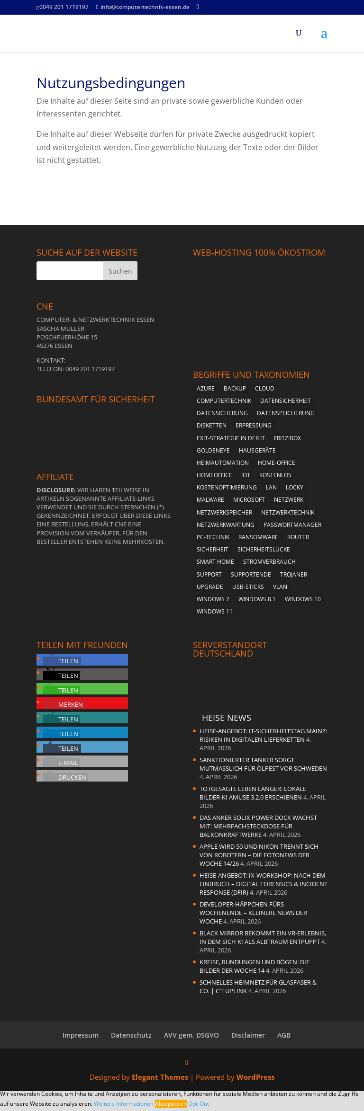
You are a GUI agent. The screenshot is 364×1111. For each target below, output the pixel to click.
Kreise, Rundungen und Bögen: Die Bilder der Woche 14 (254, 966)
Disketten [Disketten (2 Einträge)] (212, 425)
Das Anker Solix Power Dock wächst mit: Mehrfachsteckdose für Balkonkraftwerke (258, 826)
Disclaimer (248, 1035)
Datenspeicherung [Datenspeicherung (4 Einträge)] (286, 413)
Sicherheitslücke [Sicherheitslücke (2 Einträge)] (263, 549)
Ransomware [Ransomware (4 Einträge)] (258, 537)
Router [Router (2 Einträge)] (298, 537)
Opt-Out (198, 1104)
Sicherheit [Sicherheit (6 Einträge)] (212, 549)
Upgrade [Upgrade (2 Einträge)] (210, 587)
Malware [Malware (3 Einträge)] (210, 500)
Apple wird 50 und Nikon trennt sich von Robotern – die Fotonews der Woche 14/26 (259, 855)
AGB (284, 1035)
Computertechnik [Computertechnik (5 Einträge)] (224, 401)
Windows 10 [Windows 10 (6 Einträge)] (303, 599)
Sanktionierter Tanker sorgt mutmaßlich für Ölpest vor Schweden (263, 764)
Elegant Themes (160, 1077)
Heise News (226, 717)
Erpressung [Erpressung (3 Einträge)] (254, 425)
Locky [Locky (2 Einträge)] (294, 487)
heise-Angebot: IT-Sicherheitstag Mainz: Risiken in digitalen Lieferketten (263, 735)
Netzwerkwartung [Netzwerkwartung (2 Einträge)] (226, 525)
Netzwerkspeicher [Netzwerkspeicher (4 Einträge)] (224, 512)
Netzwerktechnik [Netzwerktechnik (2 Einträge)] (287, 512)
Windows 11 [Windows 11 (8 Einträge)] (215, 611)
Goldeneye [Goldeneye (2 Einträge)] (213, 450)
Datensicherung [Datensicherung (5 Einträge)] (222, 413)
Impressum (81, 1035)
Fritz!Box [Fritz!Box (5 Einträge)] (287, 438)
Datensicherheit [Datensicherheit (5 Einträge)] (285, 401)
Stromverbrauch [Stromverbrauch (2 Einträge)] (269, 562)
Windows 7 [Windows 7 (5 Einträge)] (213, 599)
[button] (62, 661)
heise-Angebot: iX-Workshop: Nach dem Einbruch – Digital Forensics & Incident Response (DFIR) (264, 884)
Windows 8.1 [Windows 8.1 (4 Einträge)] (257, 599)
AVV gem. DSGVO (191, 1035)
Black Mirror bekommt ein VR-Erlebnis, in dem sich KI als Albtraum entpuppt (263, 937)
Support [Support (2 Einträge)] (209, 574)
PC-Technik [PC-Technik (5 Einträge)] (213, 537)
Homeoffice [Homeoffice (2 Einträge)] (214, 475)
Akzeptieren (171, 1104)
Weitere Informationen (124, 1104)
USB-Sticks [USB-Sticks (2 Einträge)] (248, 587)
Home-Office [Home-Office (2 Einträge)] (276, 463)
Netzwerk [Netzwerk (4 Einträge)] (288, 500)
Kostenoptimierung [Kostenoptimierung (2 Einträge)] (227, 487)
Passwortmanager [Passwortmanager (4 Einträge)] (292, 525)
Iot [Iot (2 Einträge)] (245, 475)
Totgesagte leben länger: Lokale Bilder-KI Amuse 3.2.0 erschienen (253, 792)
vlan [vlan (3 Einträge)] (280, 587)
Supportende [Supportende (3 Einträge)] (251, 574)
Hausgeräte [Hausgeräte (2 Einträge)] (257, 450)
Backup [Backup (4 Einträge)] (235, 388)
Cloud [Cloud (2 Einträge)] (264, 388)
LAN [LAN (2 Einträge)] (271, 487)
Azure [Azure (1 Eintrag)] (206, 388)
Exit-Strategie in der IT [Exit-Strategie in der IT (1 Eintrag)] (231, 438)
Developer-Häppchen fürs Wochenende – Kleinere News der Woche (253, 912)
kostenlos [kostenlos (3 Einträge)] (275, 475)
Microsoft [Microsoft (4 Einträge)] (249, 500)
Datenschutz (131, 1035)
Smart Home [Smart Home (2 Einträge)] (215, 562)
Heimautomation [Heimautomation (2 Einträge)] (223, 463)
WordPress (255, 1077)
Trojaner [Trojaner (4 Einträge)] (293, 574)
